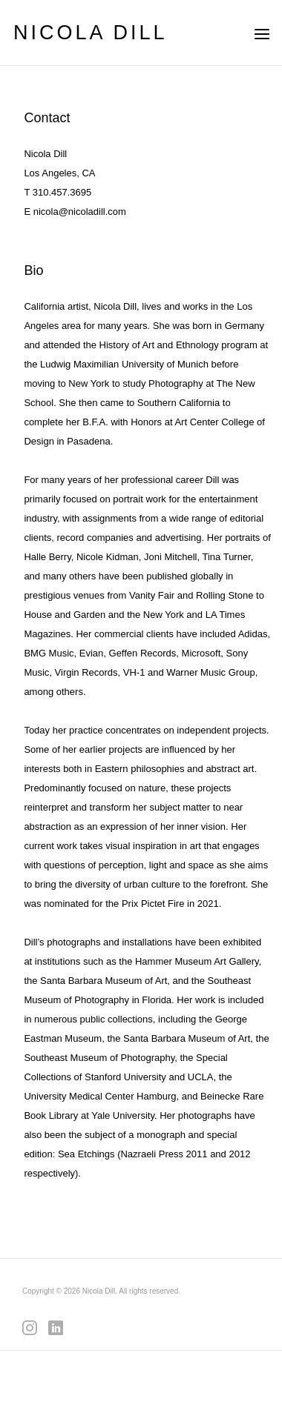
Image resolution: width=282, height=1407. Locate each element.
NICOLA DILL (90, 32)
